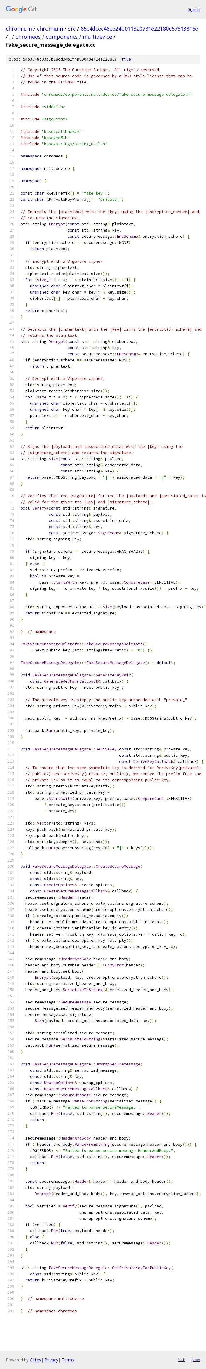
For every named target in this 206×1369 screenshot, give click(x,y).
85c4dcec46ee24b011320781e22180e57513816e (139, 28)
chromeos (28, 36)
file (126, 59)
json (195, 1359)
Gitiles (35, 1360)
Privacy (51, 1360)
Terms (68, 1360)
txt (181, 1359)
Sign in (194, 9)
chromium (19, 28)
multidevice (97, 36)
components (62, 36)
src (72, 28)
